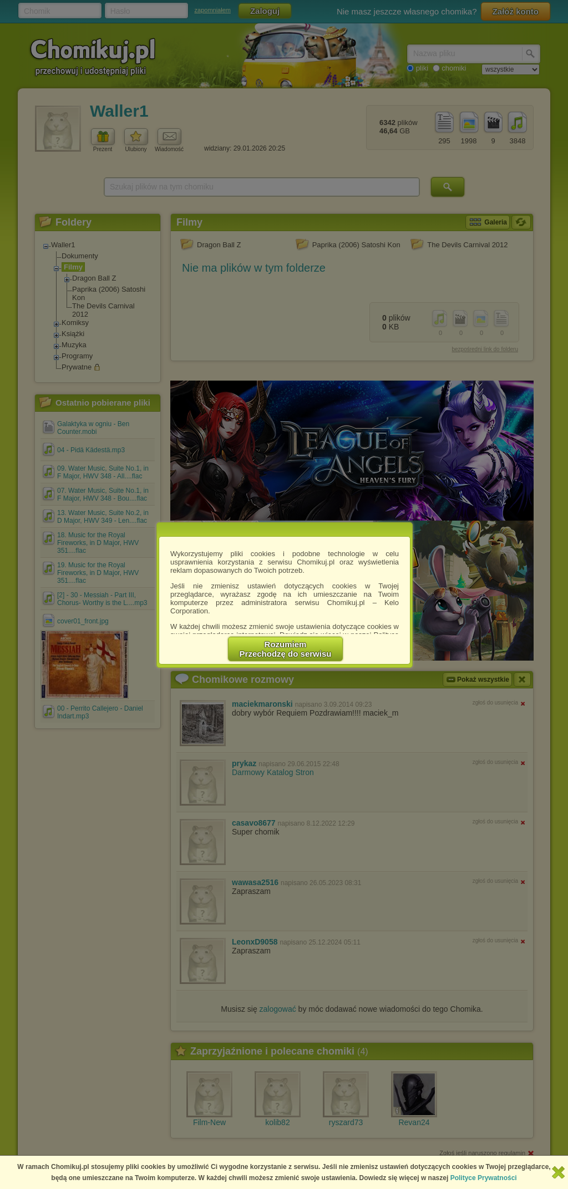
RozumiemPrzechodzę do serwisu (286, 649)
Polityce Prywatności (483, 1178)
